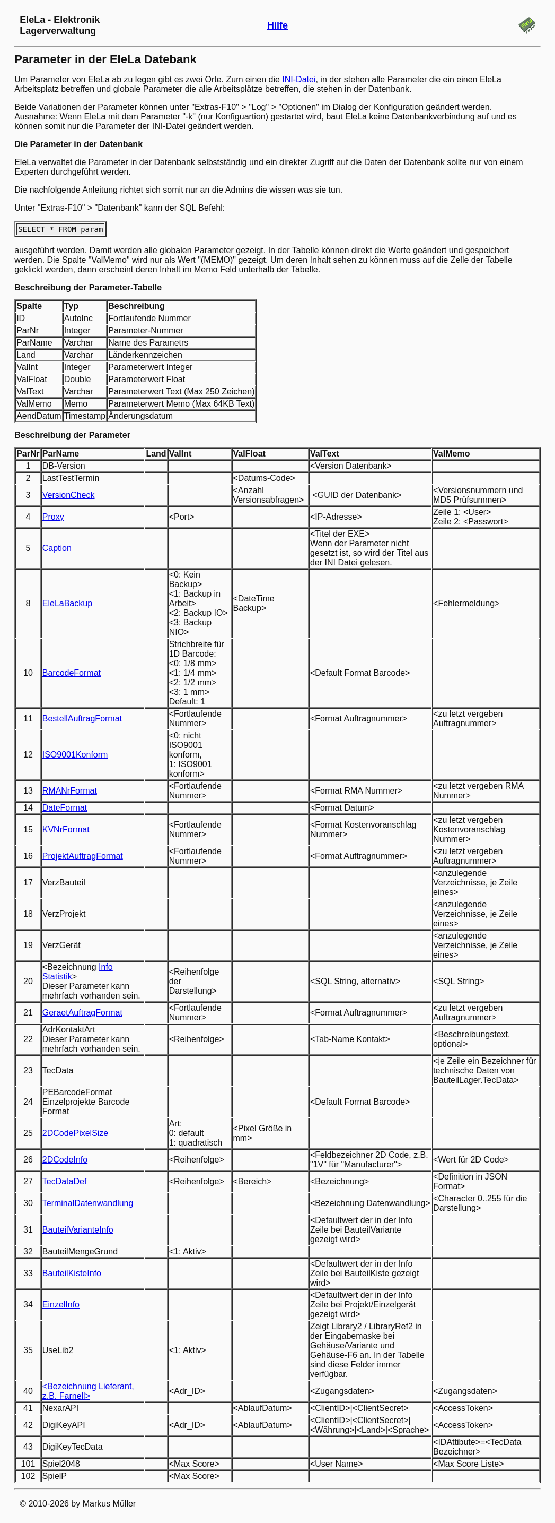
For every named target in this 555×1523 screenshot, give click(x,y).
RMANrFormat (69, 790)
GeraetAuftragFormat (82, 1012)
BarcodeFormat (71, 672)
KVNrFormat (66, 829)
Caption (57, 548)
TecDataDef (64, 1181)
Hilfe (277, 25)
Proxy (53, 516)
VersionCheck (68, 495)
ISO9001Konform (75, 754)
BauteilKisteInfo (71, 1273)
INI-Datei (298, 79)
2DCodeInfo (64, 1159)
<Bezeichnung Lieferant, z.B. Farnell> (88, 1391)
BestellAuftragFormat (82, 718)
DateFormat (64, 807)
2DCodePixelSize (75, 1133)
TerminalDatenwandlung (88, 1203)
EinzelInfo (61, 1304)
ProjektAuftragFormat (82, 856)
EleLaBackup (67, 603)
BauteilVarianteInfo (77, 1229)
